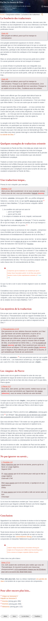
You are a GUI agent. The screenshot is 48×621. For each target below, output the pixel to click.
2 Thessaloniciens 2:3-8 (10, 329)
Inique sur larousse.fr (9, 596)
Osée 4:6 (4, 33)
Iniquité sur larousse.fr (8, 598)
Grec (14, 616)
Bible (5, 616)
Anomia (4, 601)
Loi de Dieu (25, 616)
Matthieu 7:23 (6, 189)
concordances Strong (23, 537)
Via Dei (2, 14)
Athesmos (5, 607)
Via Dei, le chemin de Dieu (11, 2)
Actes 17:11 (5, 562)
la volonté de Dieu (7, 135)
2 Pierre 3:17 (6, 386)
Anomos (4, 604)
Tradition (37, 616)
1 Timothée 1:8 (6, 462)
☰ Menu (44, 6)
